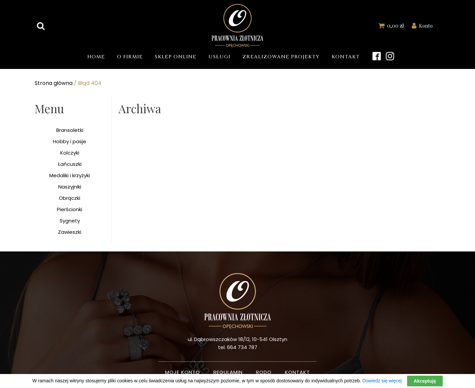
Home (96, 56)
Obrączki (69, 197)
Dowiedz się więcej (382, 380)
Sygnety (70, 220)
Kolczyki (69, 152)
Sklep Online (175, 56)
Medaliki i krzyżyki (69, 175)
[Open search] (41, 25)
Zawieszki (69, 231)
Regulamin (228, 372)
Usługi (219, 56)
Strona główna (54, 83)
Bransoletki (69, 130)
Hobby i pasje (69, 141)
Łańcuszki (70, 164)
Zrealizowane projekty (281, 56)
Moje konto (182, 372)
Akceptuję (425, 381)
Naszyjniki (69, 186)
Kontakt (346, 56)
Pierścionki (69, 209)
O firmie (130, 56)
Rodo (264, 372)
